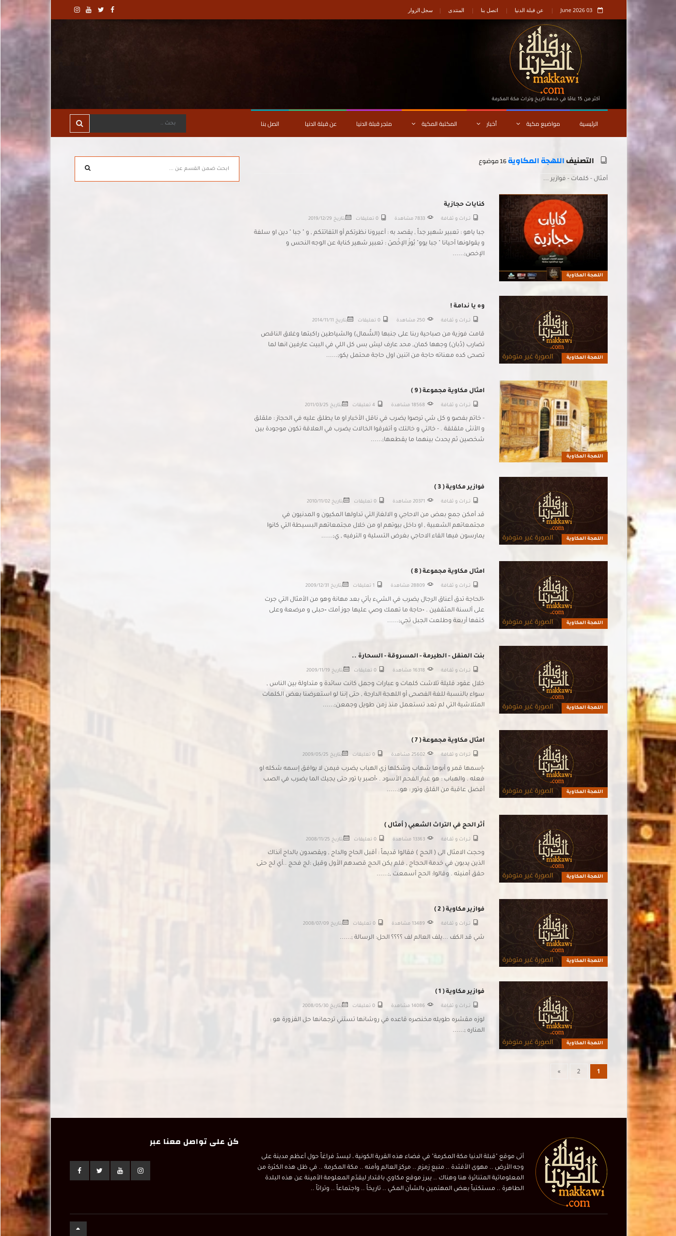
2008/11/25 (317, 839)
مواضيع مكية (538, 123)
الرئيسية (588, 123)
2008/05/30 (315, 1006)
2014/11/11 (322, 320)
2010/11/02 (318, 501)
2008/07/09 (315, 924)
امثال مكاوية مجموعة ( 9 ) (447, 391)
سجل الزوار (420, 10)
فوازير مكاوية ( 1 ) (459, 992)
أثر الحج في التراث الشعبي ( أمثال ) (434, 825)
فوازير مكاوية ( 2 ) (459, 909)
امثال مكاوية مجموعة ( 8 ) (447, 571)
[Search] (137, 123)
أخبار (486, 123)
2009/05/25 (315, 755)
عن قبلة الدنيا (528, 10)
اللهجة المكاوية (535, 161)
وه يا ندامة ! (467, 306)
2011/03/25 (316, 405)
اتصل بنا (489, 10)
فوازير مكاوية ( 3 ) (459, 487)
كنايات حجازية (463, 204)
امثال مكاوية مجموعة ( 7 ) (447, 740)
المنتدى (456, 10)
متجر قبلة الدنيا (374, 123)
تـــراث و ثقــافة (455, 219)
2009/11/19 (318, 670)
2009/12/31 (317, 586)
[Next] (558, 1071)
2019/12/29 (319, 219)
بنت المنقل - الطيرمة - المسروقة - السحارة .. (417, 656)
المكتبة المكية (433, 123)
